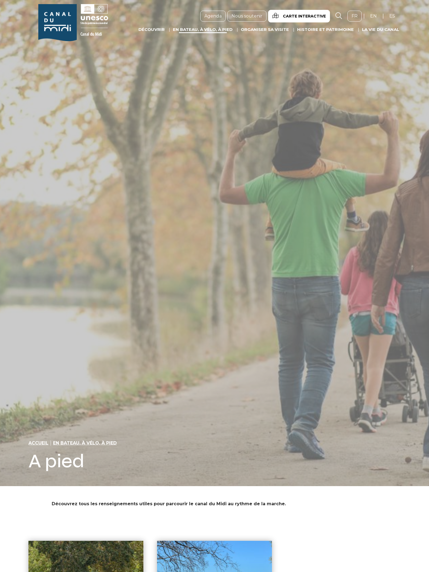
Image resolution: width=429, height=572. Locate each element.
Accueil (38, 443)
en (375, 16)
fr (357, 16)
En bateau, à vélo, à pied (85, 443)
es (394, 16)
